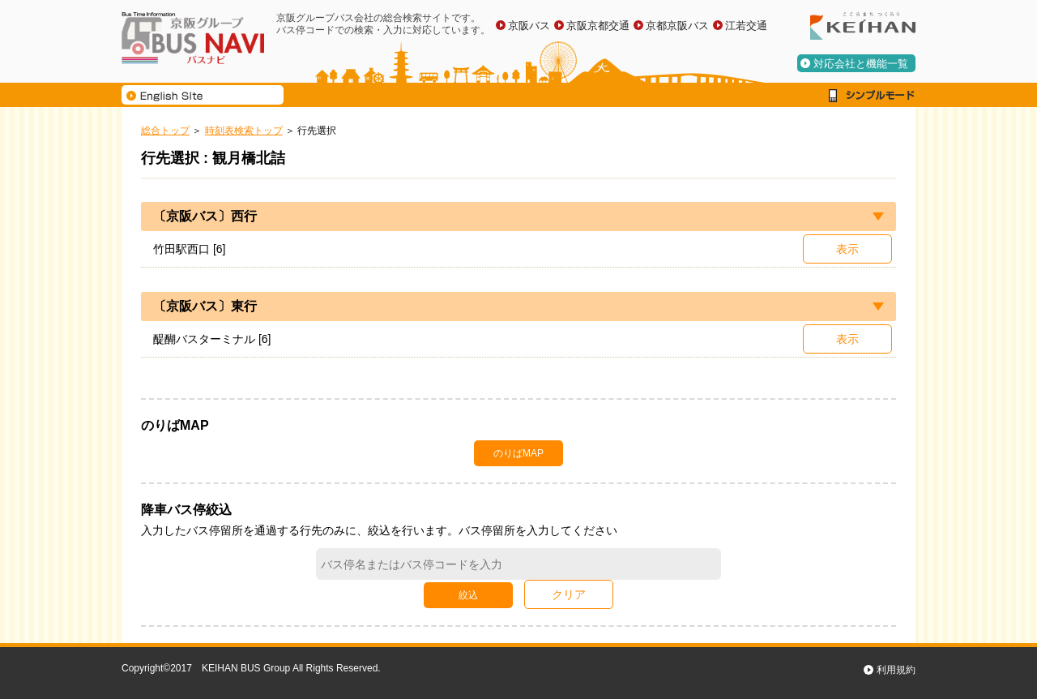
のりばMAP (518, 453)
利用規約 (896, 670)
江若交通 (746, 25)
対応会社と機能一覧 (860, 64)
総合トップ (165, 130)
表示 (847, 248)
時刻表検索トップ (244, 130)
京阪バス (529, 25)
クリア (569, 594)
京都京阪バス (677, 25)
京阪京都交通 (597, 25)
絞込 (468, 595)
